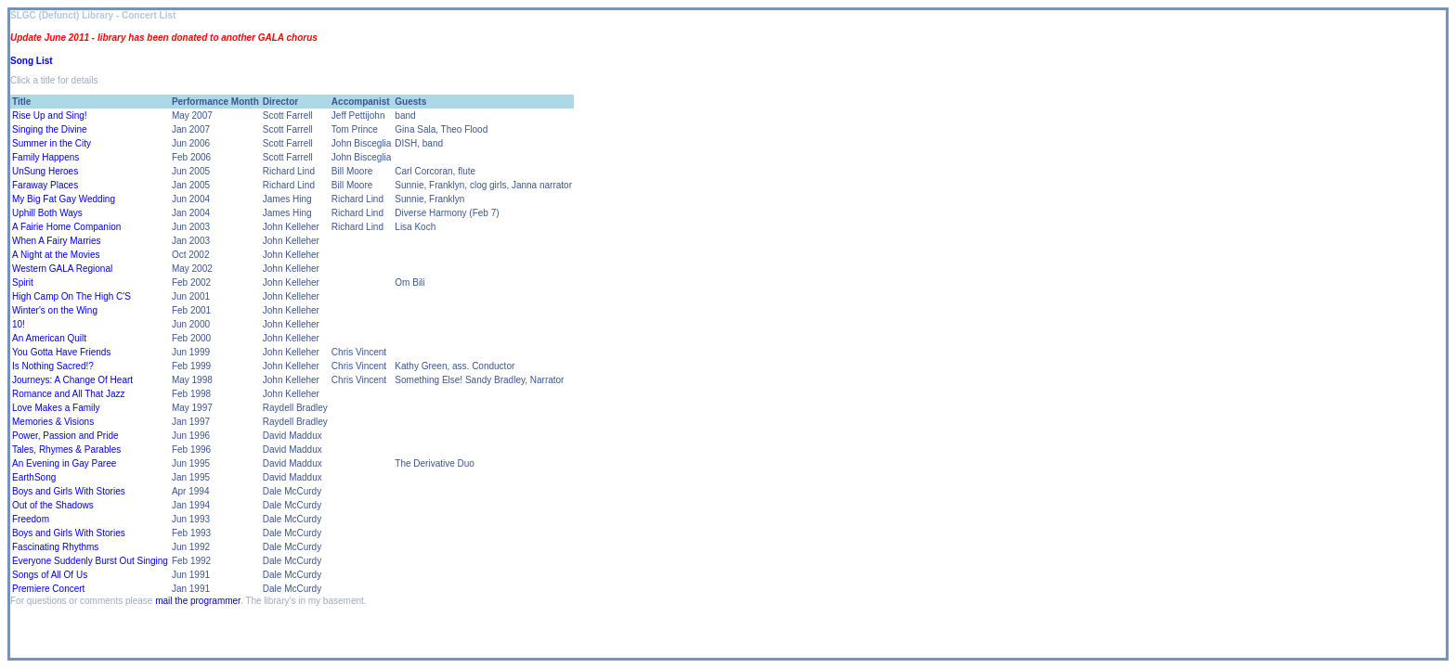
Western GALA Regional (62, 268)
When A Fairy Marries (56, 241)
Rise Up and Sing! (49, 115)
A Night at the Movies (56, 255)
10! (18, 324)
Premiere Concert (48, 589)
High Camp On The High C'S (71, 296)
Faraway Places (45, 185)
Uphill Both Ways (47, 213)
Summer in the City (51, 143)
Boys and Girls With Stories (68, 491)
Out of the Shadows (53, 505)
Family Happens (45, 157)
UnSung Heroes (45, 171)
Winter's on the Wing (55, 310)
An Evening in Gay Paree (64, 463)
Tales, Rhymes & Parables (66, 449)
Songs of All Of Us (49, 575)
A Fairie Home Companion (66, 227)
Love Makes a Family (55, 408)
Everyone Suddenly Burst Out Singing (90, 561)
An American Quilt (49, 338)
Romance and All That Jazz (68, 394)
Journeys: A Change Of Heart (72, 380)
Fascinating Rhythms (55, 547)
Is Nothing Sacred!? (53, 366)
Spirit (22, 282)
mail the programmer (197, 601)
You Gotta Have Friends (61, 352)
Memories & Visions (53, 422)
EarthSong (34, 477)
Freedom (30, 519)
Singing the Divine (49, 129)
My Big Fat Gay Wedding (63, 199)
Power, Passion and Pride (65, 435)
